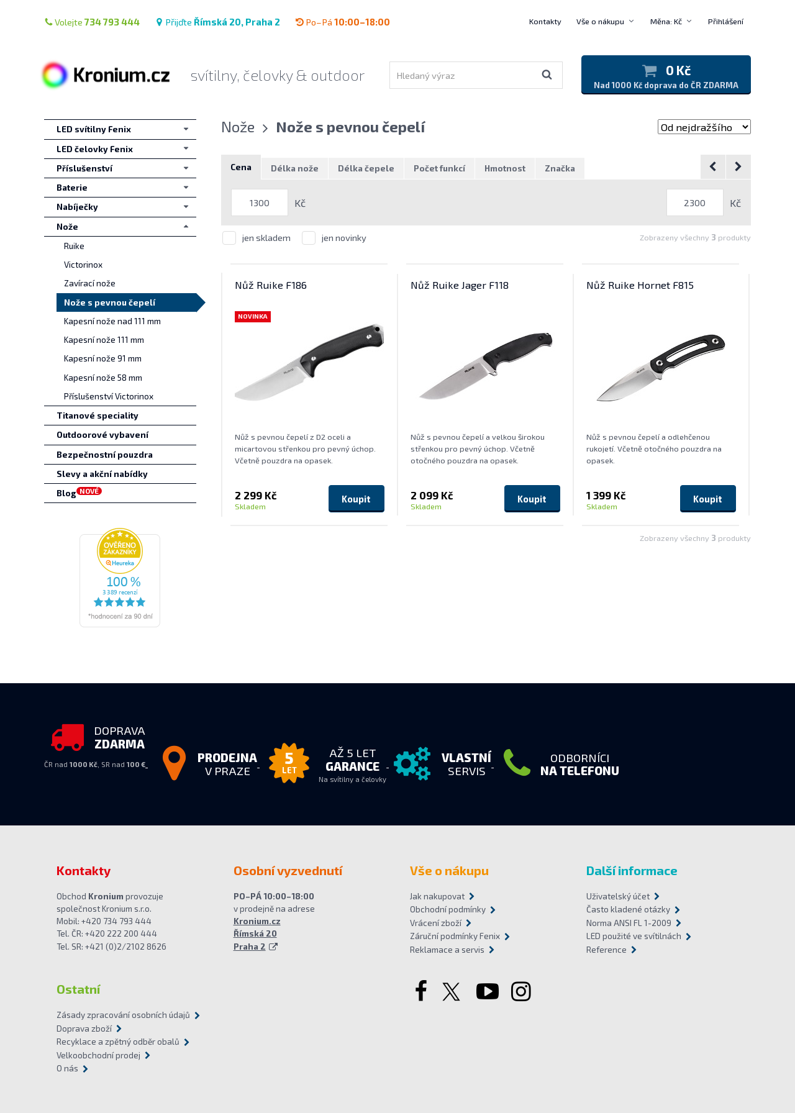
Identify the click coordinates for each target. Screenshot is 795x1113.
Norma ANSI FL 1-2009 (628, 923)
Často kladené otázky (628, 909)
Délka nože (295, 168)
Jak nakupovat (437, 896)
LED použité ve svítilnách (633, 936)
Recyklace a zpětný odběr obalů (118, 1042)
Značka (560, 168)
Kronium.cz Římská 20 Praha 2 (257, 934)
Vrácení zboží (435, 923)
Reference (606, 950)
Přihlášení (725, 21)
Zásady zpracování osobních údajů (123, 1015)
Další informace (632, 870)
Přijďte (217, 21)
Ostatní (78, 988)
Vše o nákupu (600, 21)
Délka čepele (366, 168)
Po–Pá (342, 21)
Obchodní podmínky (448, 909)
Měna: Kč (666, 21)
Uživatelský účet (618, 896)
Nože (238, 126)
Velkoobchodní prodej (98, 1055)
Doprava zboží (84, 1029)
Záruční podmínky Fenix (455, 936)
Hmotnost (504, 168)
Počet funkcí (439, 168)
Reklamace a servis (447, 950)
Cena (241, 167)
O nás (67, 1068)
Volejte (92, 21)
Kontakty (545, 21)
